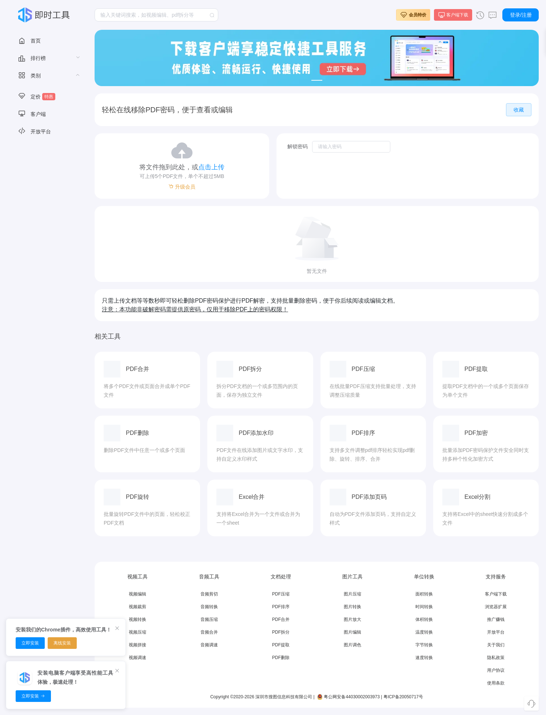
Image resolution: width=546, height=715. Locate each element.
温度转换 (424, 632)
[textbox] (156, 14)
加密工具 (32, 271)
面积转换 (424, 594)
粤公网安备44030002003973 (348, 696)
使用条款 (496, 683)
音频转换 (209, 606)
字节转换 (424, 644)
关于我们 (496, 644)
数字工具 (32, 253)
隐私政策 (496, 657)
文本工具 (32, 236)
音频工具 (32, 114)
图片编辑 (352, 632)
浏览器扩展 (496, 606)
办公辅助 (32, 218)
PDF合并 (281, 619)
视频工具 (32, 96)
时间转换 (424, 606)
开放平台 (496, 632)
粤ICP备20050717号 (403, 696)
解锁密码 (297, 146)
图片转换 (352, 606)
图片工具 (32, 131)
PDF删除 (281, 657)
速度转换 (424, 657)
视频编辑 (137, 594)
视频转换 (137, 619)
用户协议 (496, 670)
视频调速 (137, 657)
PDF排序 (281, 606)
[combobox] (156, 14)
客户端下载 (496, 594)
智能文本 (32, 201)
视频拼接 (137, 644)
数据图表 (32, 183)
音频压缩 (209, 619)
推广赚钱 (496, 619)
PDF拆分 (281, 632)
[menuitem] (43, 40)
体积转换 (424, 619)
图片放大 (352, 619)
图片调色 (352, 644)
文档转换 (32, 166)
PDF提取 (281, 644)
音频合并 (209, 632)
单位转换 (32, 288)
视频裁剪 (137, 606)
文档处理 (32, 149)
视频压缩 (137, 632)
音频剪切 (209, 594)
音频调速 (209, 644)
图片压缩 (352, 594)
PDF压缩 (281, 594)
